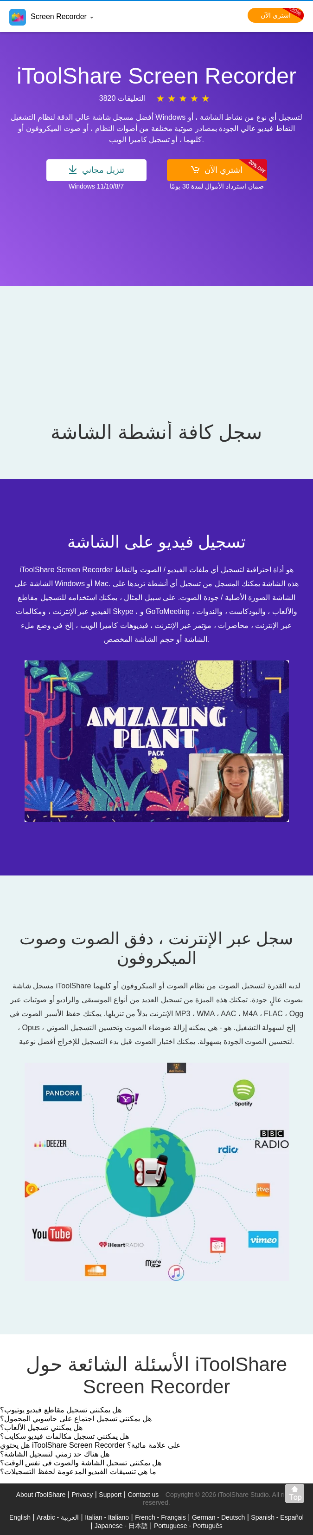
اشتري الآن (282, 15)
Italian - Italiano (107, 1517)
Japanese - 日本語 (121, 1525)
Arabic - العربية (58, 1517)
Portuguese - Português (188, 1525)
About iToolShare (41, 1494)
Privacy (82, 1494)
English (20, 1517)
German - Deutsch (218, 1517)
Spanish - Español (277, 1517)
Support (110, 1494)
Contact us (143, 1494)
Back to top (296, 1495)
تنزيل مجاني (96, 170)
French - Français (160, 1517)
